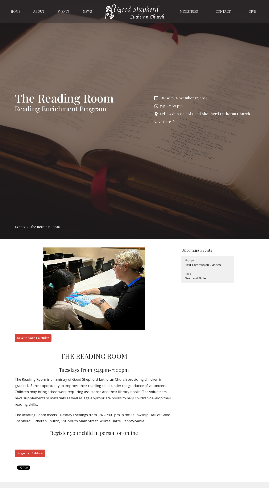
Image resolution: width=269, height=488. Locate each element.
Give (252, 11)
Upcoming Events (196, 250)
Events (63, 11)
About (38, 11)
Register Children (30, 453)
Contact (223, 11)
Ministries (189, 11)
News (87, 11)
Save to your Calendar (33, 338)
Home (15, 11)
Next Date (165, 121)
